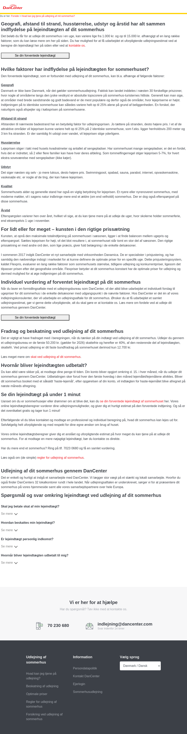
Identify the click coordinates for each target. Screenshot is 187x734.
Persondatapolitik (85, 668)
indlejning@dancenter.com (125, 624)
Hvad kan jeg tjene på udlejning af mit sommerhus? (48, 16)
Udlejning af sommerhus (36, 659)
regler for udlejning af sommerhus (60, 457)
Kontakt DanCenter (86, 676)
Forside (15, 16)
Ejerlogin (79, 684)
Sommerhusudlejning (87, 691)
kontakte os (77, 45)
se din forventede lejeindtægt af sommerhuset (132, 401)
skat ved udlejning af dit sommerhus (56, 356)
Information (82, 657)
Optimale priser (36, 694)
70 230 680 (58, 625)
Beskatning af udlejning (42, 686)
